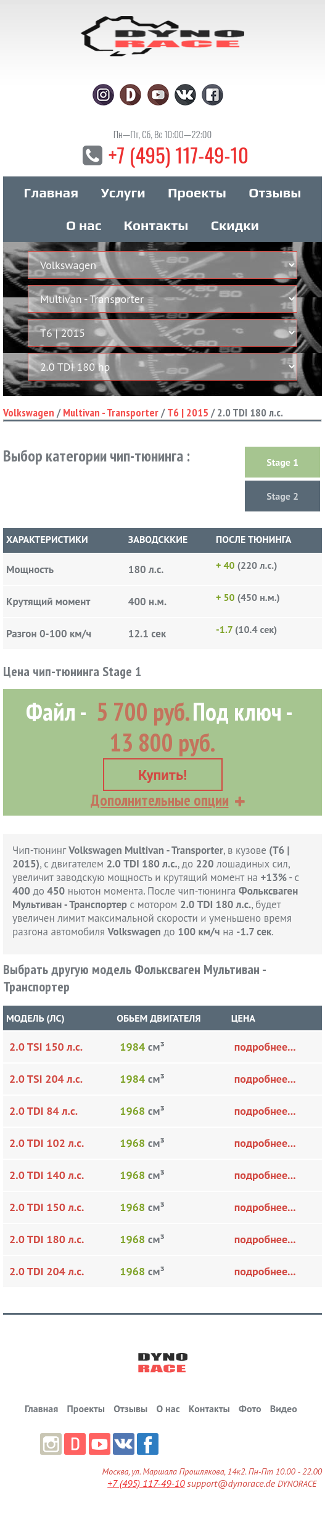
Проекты (197, 194)
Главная (50, 194)
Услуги (123, 194)
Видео (283, 1408)
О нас (83, 226)
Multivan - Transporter (110, 414)
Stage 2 (282, 497)
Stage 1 (282, 463)
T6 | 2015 (187, 414)
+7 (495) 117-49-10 (178, 155)
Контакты (156, 226)
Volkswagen (28, 414)
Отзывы (275, 194)
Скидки (235, 226)
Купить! (162, 775)
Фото (250, 1408)
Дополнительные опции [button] (160, 800)
